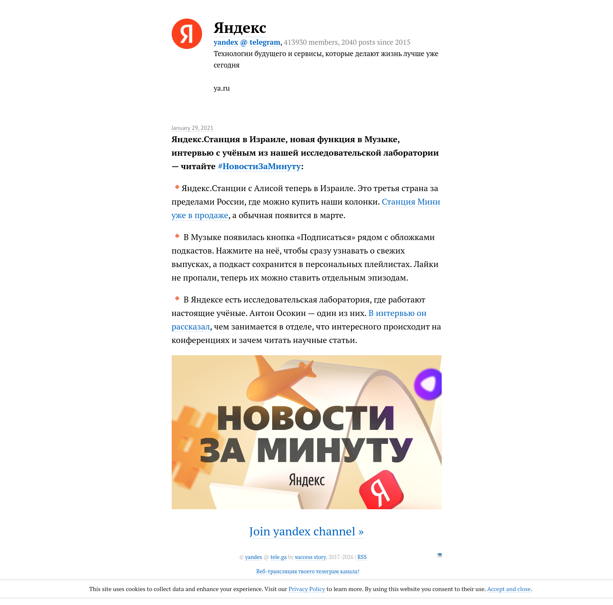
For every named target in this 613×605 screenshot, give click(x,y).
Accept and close (509, 589)
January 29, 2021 (192, 128)
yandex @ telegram (247, 42)
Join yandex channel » (306, 531)
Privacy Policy (307, 589)
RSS (362, 557)
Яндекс (240, 27)
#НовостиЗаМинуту (259, 166)
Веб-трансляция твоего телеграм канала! (308, 571)
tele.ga (278, 557)
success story (310, 557)
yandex (253, 557)
